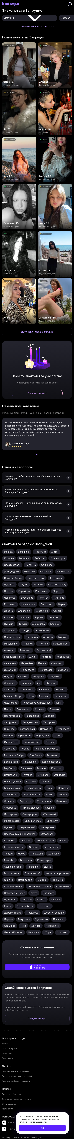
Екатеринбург (8, 1058)
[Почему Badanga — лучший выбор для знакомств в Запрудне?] (37, 504)
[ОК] (42, 1128)
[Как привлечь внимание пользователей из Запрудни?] (37, 518)
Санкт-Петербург (9, 1048)
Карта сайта (7, 1109)
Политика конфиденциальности (16, 1081)
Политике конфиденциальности (32, 1122)
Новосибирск (8, 1053)
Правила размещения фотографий (17, 1076)
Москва (5, 1043)
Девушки (29, 18)
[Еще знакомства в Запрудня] (37, 331)
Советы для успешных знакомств (16, 1099)
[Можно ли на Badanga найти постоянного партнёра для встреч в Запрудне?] (37, 531)
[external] (37, 967)
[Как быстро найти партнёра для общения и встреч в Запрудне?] (37, 477)
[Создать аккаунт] (37, 393)
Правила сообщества (11, 1094)
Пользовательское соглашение (15, 1071)
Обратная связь (9, 1104)
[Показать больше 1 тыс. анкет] (37, 26)
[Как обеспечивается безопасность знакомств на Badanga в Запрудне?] (37, 491)
